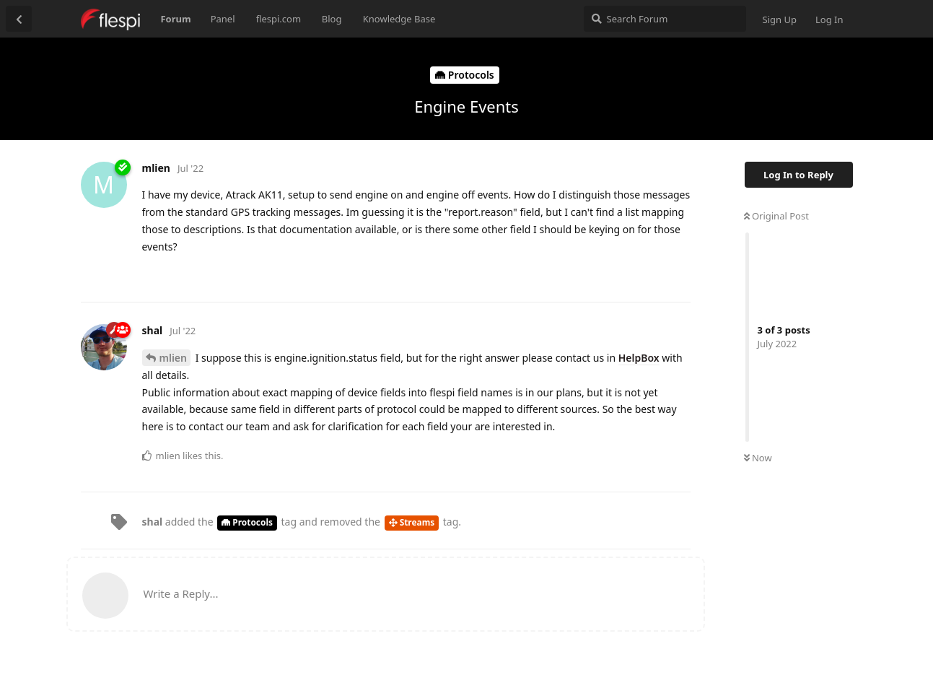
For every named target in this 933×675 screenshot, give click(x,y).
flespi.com (278, 18)
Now (758, 457)
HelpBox (639, 358)
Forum (175, 18)
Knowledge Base (399, 18)
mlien (173, 358)
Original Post (776, 215)
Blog (332, 18)
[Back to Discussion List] (19, 19)
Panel (223, 18)
